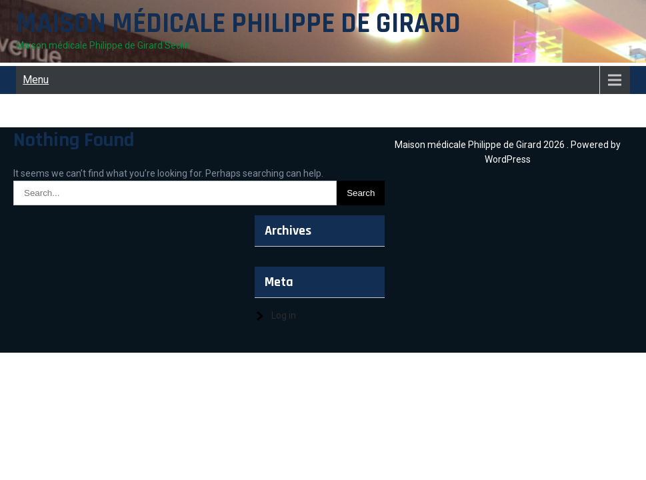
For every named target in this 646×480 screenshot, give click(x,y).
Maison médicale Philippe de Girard (238, 24)
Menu (36, 79)
